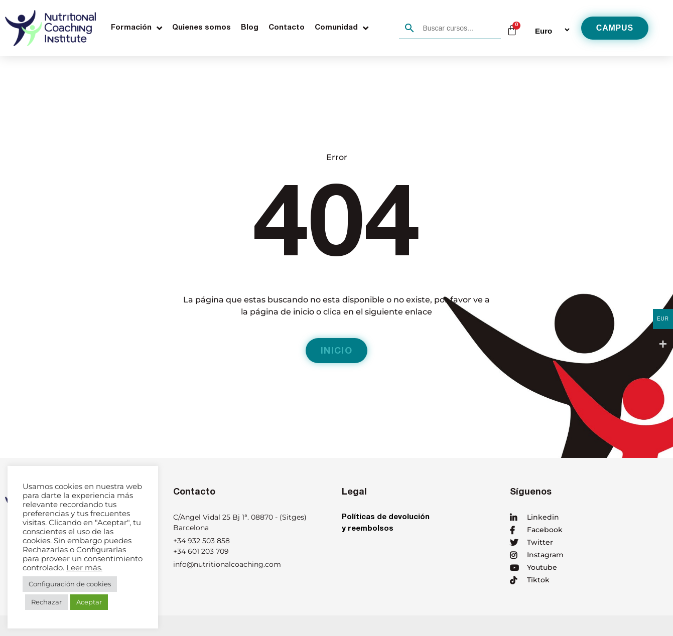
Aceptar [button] (89, 602)
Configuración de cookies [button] (70, 584)
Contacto (286, 28)
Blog (249, 28)
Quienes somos (201, 28)
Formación (136, 28)
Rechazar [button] (46, 602)
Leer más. (84, 567)
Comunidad (341, 28)
